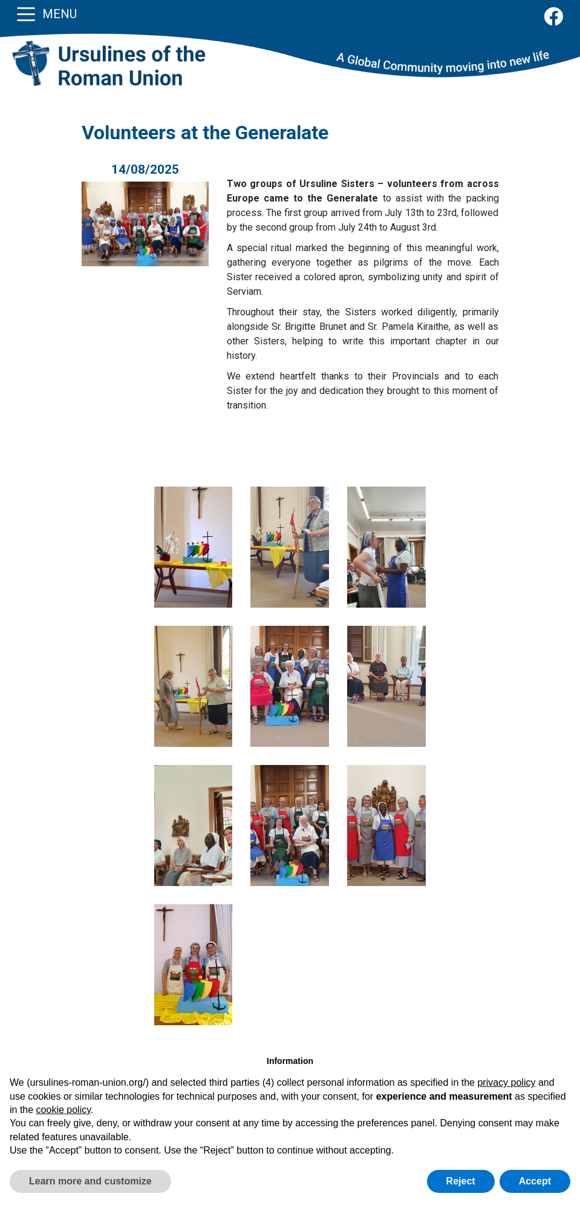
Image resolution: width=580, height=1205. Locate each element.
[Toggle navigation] (26, 13)
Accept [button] (535, 1181)
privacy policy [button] (506, 1082)
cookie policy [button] (63, 1110)
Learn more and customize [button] (90, 1181)
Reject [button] (460, 1181)
